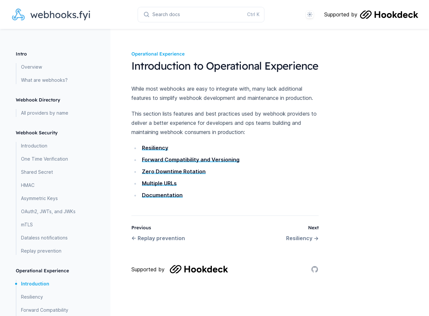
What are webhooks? (44, 80)
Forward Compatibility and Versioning (190, 159)
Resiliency (32, 297)
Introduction (34, 145)
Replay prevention (41, 251)
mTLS (27, 224)
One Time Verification (44, 159)
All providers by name (44, 113)
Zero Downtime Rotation (174, 171)
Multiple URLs (159, 183)
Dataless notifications (44, 237)
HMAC (27, 185)
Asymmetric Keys (39, 198)
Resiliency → (302, 238)
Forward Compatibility (44, 310)
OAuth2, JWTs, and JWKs (48, 211)
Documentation (162, 195)
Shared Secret (37, 172)
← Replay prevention (158, 238)
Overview (31, 67)
